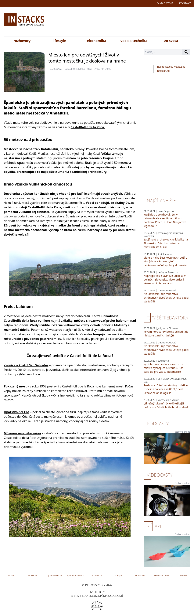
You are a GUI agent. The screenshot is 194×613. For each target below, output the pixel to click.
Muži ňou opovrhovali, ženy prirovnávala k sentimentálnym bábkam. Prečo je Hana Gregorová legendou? (165, 220)
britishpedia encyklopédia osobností (97, 596)
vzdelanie (32, 575)
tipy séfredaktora (54, 575)
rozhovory (22, 40)
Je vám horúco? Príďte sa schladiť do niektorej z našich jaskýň (166, 333)
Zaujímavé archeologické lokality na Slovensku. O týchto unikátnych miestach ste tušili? (166, 243)
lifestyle (59, 40)
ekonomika (96, 40)
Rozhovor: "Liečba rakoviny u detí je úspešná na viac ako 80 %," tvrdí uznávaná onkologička (166, 389)
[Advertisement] (127, 22)
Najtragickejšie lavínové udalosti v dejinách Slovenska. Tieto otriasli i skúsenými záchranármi (164, 279)
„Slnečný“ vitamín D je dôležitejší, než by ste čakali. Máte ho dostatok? (166, 405)
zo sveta (171, 40)
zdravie (10, 575)
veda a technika (133, 40)
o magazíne (165, 3)
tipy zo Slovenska (75, 575)
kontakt (185, 3)
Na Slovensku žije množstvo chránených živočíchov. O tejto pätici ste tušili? (166, 297)
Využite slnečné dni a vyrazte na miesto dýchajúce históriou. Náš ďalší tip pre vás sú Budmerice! (163, 367)
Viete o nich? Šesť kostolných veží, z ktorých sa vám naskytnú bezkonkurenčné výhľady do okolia (165, 261)
